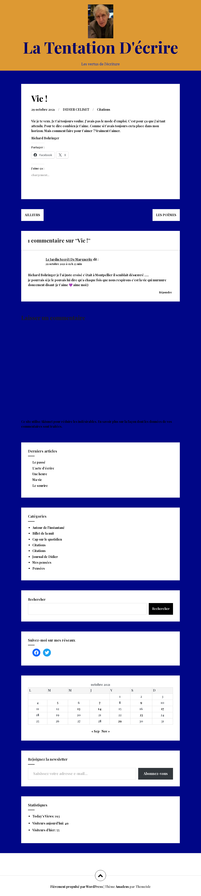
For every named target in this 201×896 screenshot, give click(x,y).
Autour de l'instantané (48, 528)
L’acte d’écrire (43, 468)
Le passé (38, 462)
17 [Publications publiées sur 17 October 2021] (162, 709)
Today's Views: (43, 816)
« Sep (95, 731)
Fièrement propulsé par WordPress (76, 887)
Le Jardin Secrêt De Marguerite (69, 259)
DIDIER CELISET (76, 109)
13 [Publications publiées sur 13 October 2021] (78, 709)
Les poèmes (166, 215)
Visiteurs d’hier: (44, 830)
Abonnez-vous (155, 773)
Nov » (106, 731)
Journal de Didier (45, 557)
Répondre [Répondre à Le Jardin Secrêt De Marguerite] (165, 292)
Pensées (38, 568)
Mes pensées (41, 562)
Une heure (39, 474)
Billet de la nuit (43, 533)
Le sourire (40, 486)
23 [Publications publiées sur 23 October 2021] (141, 715)
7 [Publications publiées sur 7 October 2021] (99, 703)
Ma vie (37, 480)
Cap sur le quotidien (47, 539)
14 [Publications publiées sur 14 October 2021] (99, 709)
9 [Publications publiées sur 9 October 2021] (141, 703)
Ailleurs (32, 215)
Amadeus (122, 887)
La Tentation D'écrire (100, 46)
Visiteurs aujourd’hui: (48, 823)
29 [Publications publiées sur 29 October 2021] (120, 721)
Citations (103, 109)
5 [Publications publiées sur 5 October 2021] (57, 703)
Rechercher (37, 599)
